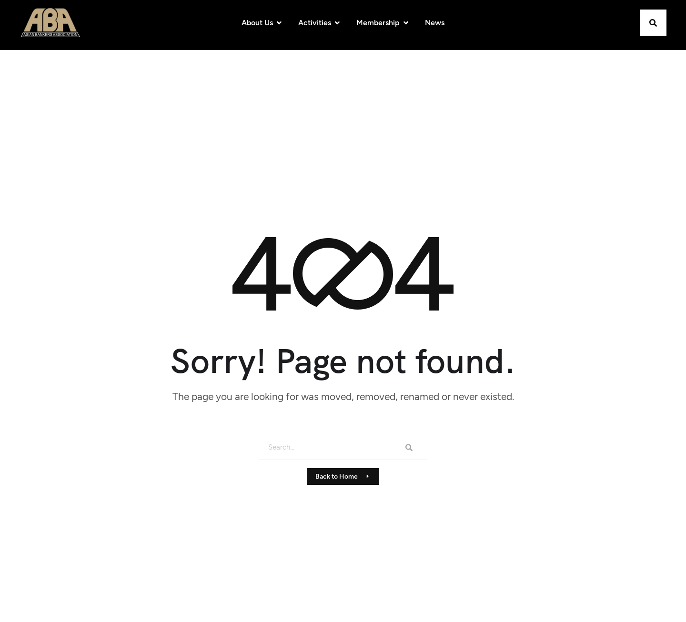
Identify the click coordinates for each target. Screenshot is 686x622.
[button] (653, 23)
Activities (319, 22)
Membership (383, 22)
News (434, 22)
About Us (262, 22)
